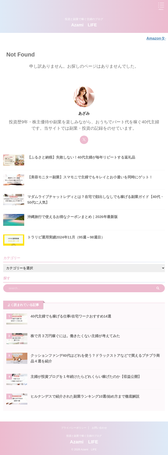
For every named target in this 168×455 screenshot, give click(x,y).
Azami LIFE (84, 25)
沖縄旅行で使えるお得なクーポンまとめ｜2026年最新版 (75, 216)
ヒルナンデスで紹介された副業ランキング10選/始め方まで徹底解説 (88, 396)
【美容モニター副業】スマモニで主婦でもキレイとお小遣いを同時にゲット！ (93, 176)
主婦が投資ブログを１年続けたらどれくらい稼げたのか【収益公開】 (89, 376)
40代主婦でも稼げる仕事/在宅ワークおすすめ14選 (73, 316)
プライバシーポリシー (73, 427)
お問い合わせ (99, 427)
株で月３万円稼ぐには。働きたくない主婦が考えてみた (78, 335)
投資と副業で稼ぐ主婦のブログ (84, 435)
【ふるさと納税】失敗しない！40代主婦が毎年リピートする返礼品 (84, 157)
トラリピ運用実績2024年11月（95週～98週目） (68, 236)
